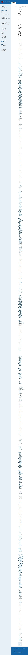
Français (3, 32)
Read (14, 6)
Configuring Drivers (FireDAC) (20, 106)
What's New (3, 11)
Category (13, 2)
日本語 (2, 33)
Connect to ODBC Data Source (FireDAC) (20, 175)
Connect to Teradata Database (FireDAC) (20, 200)
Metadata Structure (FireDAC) (20, 402)
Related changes (4, 46)
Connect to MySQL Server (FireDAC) (20, 170)
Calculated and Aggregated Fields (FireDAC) (20, 85)
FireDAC (20, 348)
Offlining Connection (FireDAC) (20, 456)
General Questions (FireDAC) (20, 358)
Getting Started (4, 17)
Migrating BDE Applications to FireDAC (20, 406)
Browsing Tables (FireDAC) (20, 76)
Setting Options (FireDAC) (20, 506)
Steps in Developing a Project (6, 18)
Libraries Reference (4, 7)
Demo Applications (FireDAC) (20, 270)
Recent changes (4, 42)
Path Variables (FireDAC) (20, 471)
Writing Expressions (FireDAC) (20, 639)
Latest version (4, 36)
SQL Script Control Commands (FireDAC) (20, 528)
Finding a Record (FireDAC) (20, 340)
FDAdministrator (21, 322)
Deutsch (3, 31)
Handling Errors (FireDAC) (20, 369)
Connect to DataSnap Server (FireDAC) (20, 116)
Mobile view (22, 652)
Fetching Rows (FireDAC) (20, 334)
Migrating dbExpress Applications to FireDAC (20, 411)
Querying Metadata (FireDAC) (20, 492)
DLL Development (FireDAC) (21, 291)
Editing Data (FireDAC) (20, 296)
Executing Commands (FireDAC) (20, 305)
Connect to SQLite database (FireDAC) (20, 189)
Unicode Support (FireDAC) (20, 591)
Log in (26, 0)
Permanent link (4, 50)
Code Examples (4, 8)
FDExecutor (20, 324)
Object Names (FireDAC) (20, 453)
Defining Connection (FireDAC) (20, 267)
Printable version (4, 49)
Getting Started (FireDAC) (20, 361)
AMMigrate (19, 644)
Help (21, 9)
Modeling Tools (4, 23)
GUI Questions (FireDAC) (20, 364)
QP (17, 652)
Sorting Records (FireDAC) (20, 514)
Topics (3, 6)
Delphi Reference (4, 25)
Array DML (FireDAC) (20, 52)
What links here (4, 45)
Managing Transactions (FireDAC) (21, 387)
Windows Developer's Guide (6, 22)
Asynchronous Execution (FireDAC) (21, 55)
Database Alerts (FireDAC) (20, 227)
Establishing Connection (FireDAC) (20, 302)
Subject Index (4, 28)
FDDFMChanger (21, 323)
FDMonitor (20, 326)
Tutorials (3, 12)
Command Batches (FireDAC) (20, 97)
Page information (4, 51)
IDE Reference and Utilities (5, 24)
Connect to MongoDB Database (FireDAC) (20, 165)
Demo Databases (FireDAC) (20, 274)
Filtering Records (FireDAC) (20, 337)
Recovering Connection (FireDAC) (20, 497)
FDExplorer (20, 325)
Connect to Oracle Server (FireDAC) (20, 180)
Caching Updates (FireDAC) (20, 81)
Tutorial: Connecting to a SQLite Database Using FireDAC (20, 574)
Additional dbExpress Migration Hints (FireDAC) (20, 41)
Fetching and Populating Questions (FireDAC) (20, 329)
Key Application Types (5, 19)
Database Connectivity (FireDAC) (20, 230)
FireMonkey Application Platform (5, 14)
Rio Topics (3, 38)
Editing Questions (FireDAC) (20, 299)
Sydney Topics (4, 37)
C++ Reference (4, 27)
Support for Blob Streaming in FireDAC (20, 545)
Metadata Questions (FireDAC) (20, 399)
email (19, 652)
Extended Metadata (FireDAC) (20, 316)
